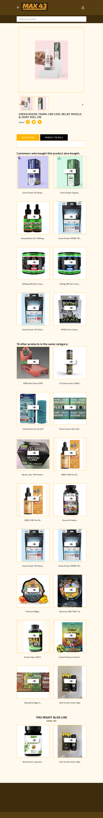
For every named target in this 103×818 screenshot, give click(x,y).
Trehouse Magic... (33, 611)
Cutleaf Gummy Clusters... (70, 657)
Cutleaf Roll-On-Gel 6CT (33, 429)
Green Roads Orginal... (70, 193)
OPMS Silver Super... (70, 330)
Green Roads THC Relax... (33, 330)
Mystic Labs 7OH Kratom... (33, 475)
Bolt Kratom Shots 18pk (70, 703)
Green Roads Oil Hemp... (33, 193)
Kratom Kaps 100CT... (33, 657)
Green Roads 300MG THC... (69, 238)
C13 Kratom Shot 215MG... (70, 383)
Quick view (34, 171)
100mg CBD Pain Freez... (69, 284)
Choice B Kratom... (70, 520)
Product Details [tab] (54, 137)
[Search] (51, 19)
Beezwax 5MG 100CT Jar (70, 611)
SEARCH (83, 19)
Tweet (34, 122)
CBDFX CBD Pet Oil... (70, 475)
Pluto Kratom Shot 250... (70, 429)
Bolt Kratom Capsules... (33, 762)
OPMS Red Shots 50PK (33, 383)
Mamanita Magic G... (33, 703)
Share (28, 122)
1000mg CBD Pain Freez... (33, 284)
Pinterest (40, 122)
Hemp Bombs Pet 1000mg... (33, 238)
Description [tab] (28, 137)
